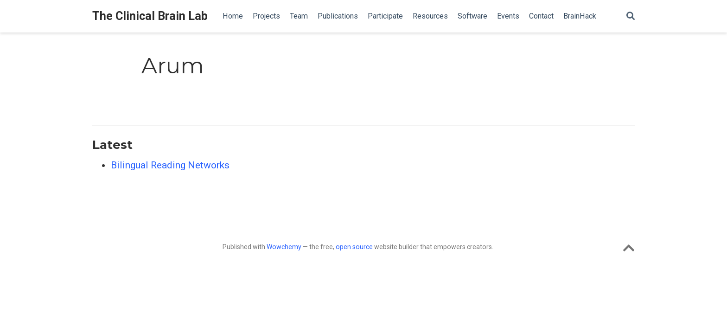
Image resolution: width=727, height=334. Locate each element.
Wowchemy (284, 246)
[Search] (630, 16)
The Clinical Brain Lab (150, 16)
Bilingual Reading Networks (170, 165)
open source (354, 246)
